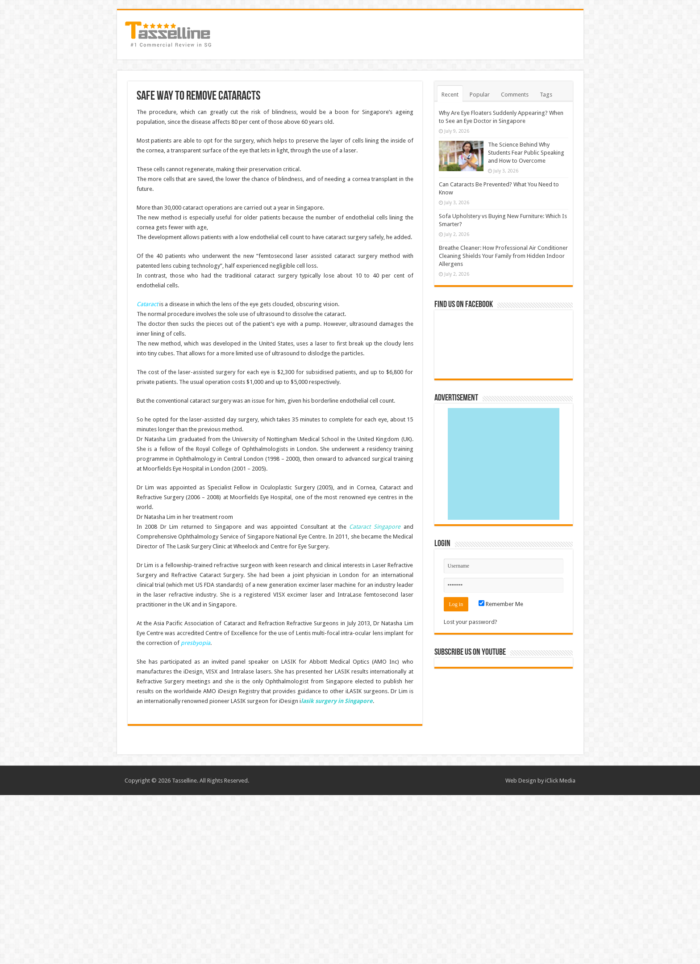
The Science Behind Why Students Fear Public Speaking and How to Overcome (526, 152)
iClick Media (560, 780)
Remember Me (501, 604)
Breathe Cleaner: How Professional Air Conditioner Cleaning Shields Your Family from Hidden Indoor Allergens (503, 255)
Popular (480, 94)
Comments (515, 94)
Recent (450, 94)
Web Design (520, 780)
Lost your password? (470, 622)
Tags (546, 94)
